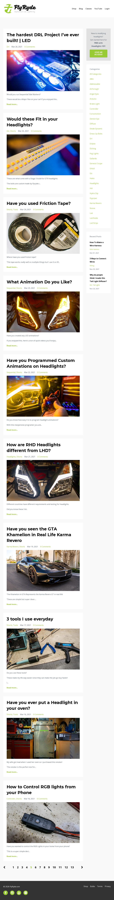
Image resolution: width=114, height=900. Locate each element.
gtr (8, 131)
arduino (93, 99)
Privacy (108, 886)
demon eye (94, 119)
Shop (74, 8)
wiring (92, 266)
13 (72, 867)
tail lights (96, 285)
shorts (13, 131)
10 (54, 867)
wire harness (94, 249)
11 (60, 867)
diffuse (93, 123)
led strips (94, 223)
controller (11, 799)
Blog (81, 8)
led (91, 213)
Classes (89, 8)
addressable (95, 84)
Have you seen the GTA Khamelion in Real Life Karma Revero (41, 534)
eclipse (92, 143)
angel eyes (94, 94)
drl (8, 46)
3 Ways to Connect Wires (98, 260)
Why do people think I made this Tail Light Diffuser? (98, 278)
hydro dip (94, 193)
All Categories (95, 74)
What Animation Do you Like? (41, 282)
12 (66, 867)
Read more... (12, 104)
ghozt (92, 168)
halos (92, 178)
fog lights (94, 153)
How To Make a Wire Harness (97, 244)
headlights (11, 456)
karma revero (12, 546)
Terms (99, 886)
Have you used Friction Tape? (41, 203)
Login (107, 8)
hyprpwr (93, 198)
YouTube (98, 8)
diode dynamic (96, 128)
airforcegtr (94, 89)
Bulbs (91, 886)
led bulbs (94, 218)
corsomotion (95, 114)
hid (91, 188)
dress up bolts (96, 133)
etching (93, 148)
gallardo (93, 158)
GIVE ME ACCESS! (98, 53)
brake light (95, 104)
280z (92, 79)
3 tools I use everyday (31, 619)
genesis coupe (96, 163)
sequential (11, 288)
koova (92, 208)
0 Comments (29, 46)
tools (15, 209)
